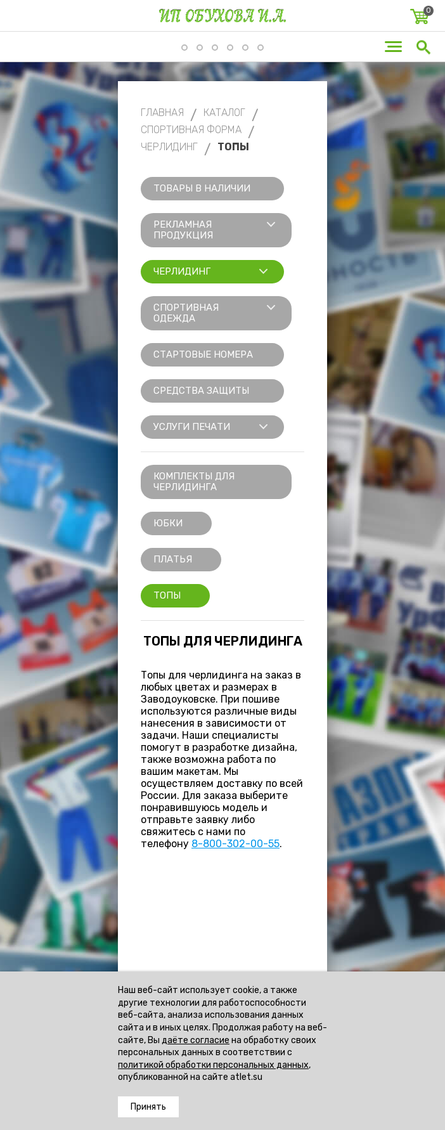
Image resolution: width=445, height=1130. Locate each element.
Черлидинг (181, 271)
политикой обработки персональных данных (213, 1065)
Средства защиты (201, 390)
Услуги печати (191, 426)
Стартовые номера (203, 354)
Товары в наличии (201, 188)
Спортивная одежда (186, 313)
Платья (172, 559)
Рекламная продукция (183, 230)
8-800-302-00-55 (235, 844)
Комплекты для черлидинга (194, 482)
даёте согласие (195, 1040)
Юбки (168, 523)
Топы (167, 595)
